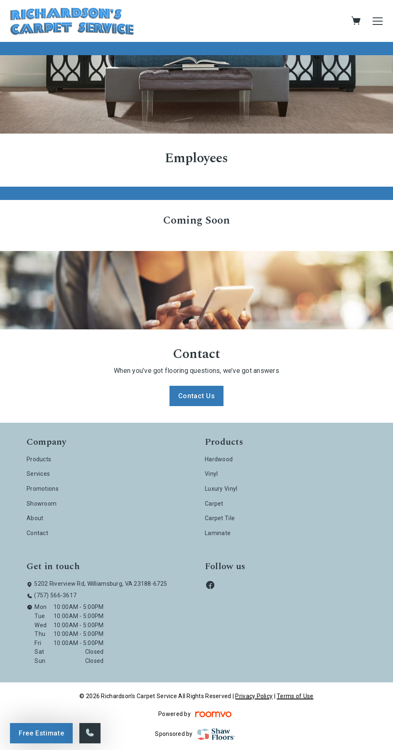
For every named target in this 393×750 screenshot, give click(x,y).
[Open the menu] (377, 21)
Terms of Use (295, 696)
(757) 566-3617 (55, 595)
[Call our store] (90, 733)
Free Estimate (41, 733)
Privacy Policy (254, 696)
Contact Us (196, 396)
